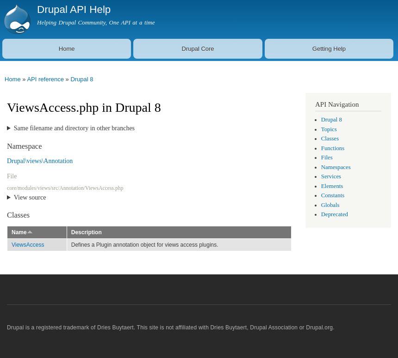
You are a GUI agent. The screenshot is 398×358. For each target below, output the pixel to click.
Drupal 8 (81, 79)
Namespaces (336, 167)
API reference (45, 79)
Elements (332, 186)
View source (30, 197)
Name (22, 232)
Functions (332, 148)
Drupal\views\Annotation (40, 161)
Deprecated (334, 214)
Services (331, 176)
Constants (332, 195)
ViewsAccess (28, 245)
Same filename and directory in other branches (74, 128)
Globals (330, 205)
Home (67, 48)
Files (327, 157)
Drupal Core (198, 48)
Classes (330, 138)
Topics (329, 129)
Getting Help (329, 48)
